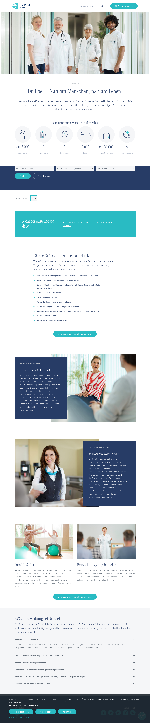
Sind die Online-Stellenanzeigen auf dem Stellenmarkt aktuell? (75, 655)
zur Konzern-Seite (86, 6)
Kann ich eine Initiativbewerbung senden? (75, 684)
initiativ (86, 222)
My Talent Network (124, 6)
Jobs (102, 6)
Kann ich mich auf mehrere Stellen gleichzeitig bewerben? (75, 669)
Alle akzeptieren (21, 711)
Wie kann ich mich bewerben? (75, 639)
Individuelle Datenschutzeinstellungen (20, 717)
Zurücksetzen (44, 176)
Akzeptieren (45, 711)
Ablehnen (67, 711)
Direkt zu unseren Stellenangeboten (75, 334)
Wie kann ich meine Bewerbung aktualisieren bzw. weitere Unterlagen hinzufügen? (75, 677)
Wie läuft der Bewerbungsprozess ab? (75, 662)
